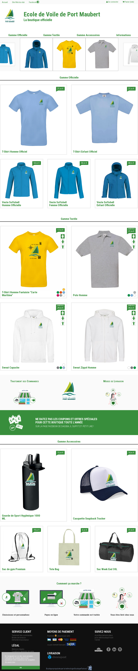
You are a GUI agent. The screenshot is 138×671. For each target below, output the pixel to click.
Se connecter (112, 2)
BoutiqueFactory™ (83, 669)
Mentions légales (18, 649)
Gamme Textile (51, 35)
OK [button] (21, 667)
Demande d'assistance (20, 640)
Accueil (5, 2)
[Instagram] (120, 651)
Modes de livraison (19, 638)
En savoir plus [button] (10, 662)
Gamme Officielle (17, 35)
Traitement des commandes (22, 635)
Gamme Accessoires (88, 35)
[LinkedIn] (115, 651)
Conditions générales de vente (23, 651)
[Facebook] (109, 651)
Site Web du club (18, 2)
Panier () (128, 2)
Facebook (34, 2)
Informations (123, 35)
